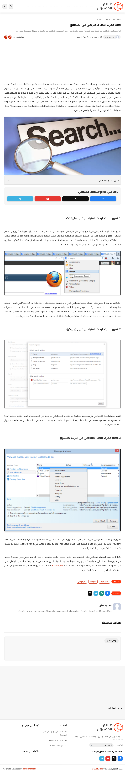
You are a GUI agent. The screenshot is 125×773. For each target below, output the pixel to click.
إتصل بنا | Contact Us (57, 740)
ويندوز (81, 6)
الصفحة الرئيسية (115, 19)
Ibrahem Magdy (29, 769)
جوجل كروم (101, 19)
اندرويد (45, 6)
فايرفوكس (81, 581)
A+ (10, 37)
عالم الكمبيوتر (97, 769)
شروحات (93, 581)
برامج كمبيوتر (89, 6)
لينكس (56, 6)
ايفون (39, 6)
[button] (107, 593)
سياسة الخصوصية (58, 745)
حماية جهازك (57, 566)
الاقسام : (119, 745)
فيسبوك (68, 6)
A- (6, 37)
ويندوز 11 (75, 6)
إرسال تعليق (111, 640)
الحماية (62, 6)
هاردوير (27, 6)
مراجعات (33, 6)
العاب (50, 6)
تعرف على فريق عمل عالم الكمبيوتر (55, 733)
